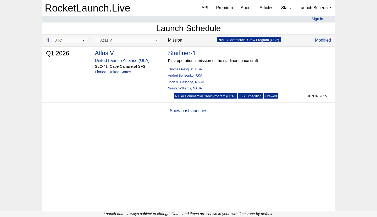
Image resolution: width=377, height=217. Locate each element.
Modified (323, 40)
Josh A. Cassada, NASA (186, 82)
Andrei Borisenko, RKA (185, 75)
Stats (286, 7)
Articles (266, 7)
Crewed (271, 96)
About (246, 7)
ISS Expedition (251, 96)
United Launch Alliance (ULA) (122, 60)
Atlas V (104, 53)
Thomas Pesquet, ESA (185, 69)
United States (119, 72)
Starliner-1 (182, 53)
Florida (100, 72)
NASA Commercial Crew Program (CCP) (205, 96)
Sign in (317, 19)
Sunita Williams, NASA (185, 88)
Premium (224, 7)
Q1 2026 (57, 53)
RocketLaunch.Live (87, 8)
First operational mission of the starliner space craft (213, 60)
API (205, 7)
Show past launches (188, 111)
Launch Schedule (314, 7)
